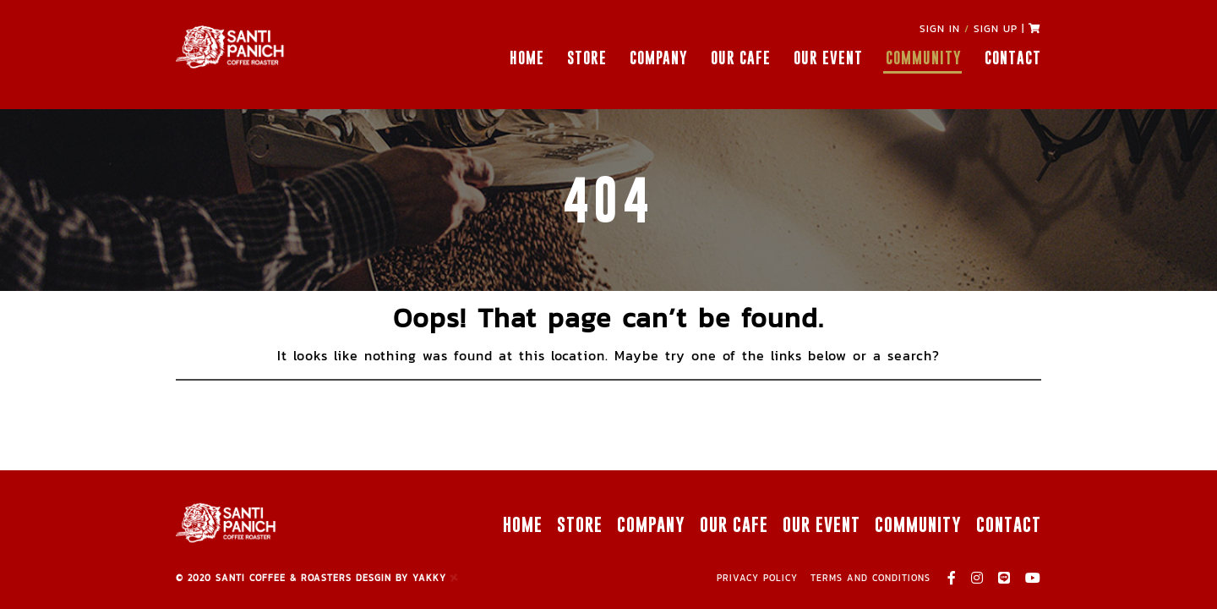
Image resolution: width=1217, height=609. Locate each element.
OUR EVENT (828, 58)
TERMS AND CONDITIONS (870, 577)
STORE (587, 58)
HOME (527, 58)
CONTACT (1013, 58)
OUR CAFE (741, 58)
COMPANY (659, 58)
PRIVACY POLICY (757, 577)
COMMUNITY (924, 58)
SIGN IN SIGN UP (969, 28)
